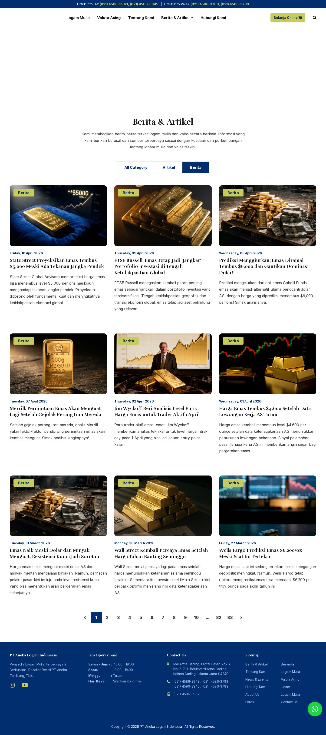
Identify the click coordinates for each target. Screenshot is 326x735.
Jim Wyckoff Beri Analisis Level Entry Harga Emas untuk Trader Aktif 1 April (157, 412)
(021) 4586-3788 (205, 4)
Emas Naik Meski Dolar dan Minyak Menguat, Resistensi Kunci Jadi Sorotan (54, 553)
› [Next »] (241, 617)
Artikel (169, 167)
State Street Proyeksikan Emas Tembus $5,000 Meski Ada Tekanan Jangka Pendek (57, 263)
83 (230, 617)
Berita (195, 167)
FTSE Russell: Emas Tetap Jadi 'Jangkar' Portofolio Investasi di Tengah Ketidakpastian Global (157, 266)
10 (196, 617)
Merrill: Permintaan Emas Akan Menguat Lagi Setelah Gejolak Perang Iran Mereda (55, 412)
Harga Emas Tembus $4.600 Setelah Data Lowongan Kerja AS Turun (265, 412)
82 (218, 617)
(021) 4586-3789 (235, 4)
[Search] (314, 17)
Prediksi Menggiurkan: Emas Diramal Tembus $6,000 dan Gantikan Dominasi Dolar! (264, 266)
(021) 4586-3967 (186, 694)
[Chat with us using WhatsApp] (314, 709)
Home (14, 93)
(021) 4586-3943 (114, 4)
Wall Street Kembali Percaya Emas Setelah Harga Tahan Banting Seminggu (161, 553)
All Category (136, 167)
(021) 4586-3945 (144, 4)
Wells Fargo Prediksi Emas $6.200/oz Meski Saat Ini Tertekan (260, 553)
